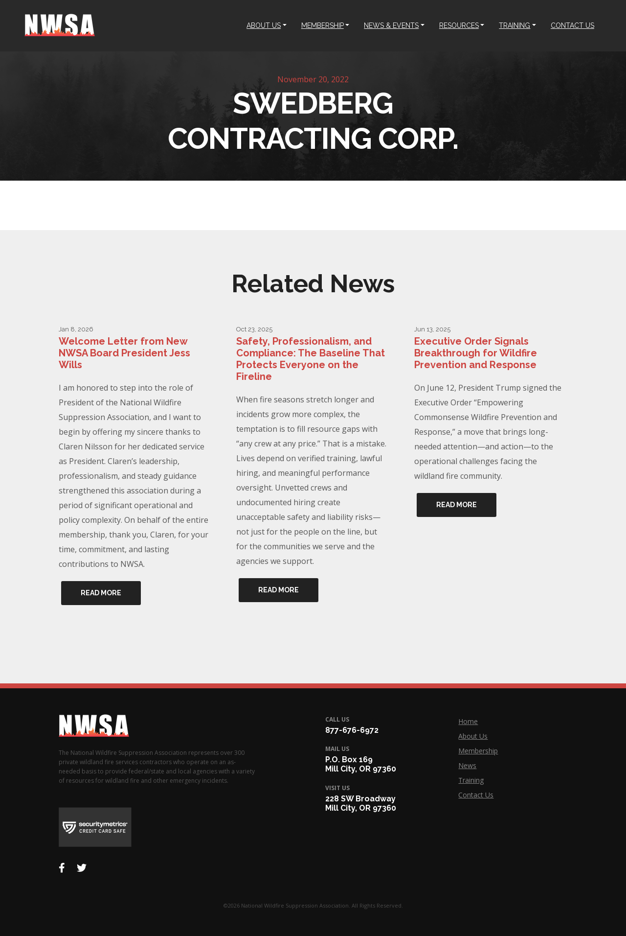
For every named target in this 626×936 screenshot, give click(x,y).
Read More (101, 593)
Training (471, 780)
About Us (473, 736)
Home (468, 721)
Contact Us (475, 794)
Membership (478, 750)
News (467, 765)
